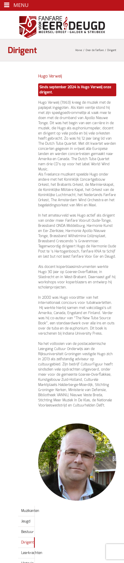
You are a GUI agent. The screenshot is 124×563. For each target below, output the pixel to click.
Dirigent (27, 542)
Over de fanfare (95, 50)
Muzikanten (30, 511)
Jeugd (25, 521)
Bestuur (27, 532)
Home (78, 50)
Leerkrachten (31, 553)
